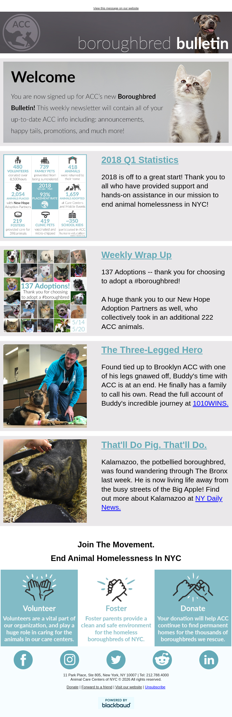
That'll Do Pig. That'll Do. (154, 445)
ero (152, 350)
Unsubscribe (155, 687)
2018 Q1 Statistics (140, 160)
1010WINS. (210, 403)
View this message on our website (116, 8)
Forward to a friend (96, 687)
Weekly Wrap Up (136, 255)
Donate (72, 687)
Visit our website (128, 687)
